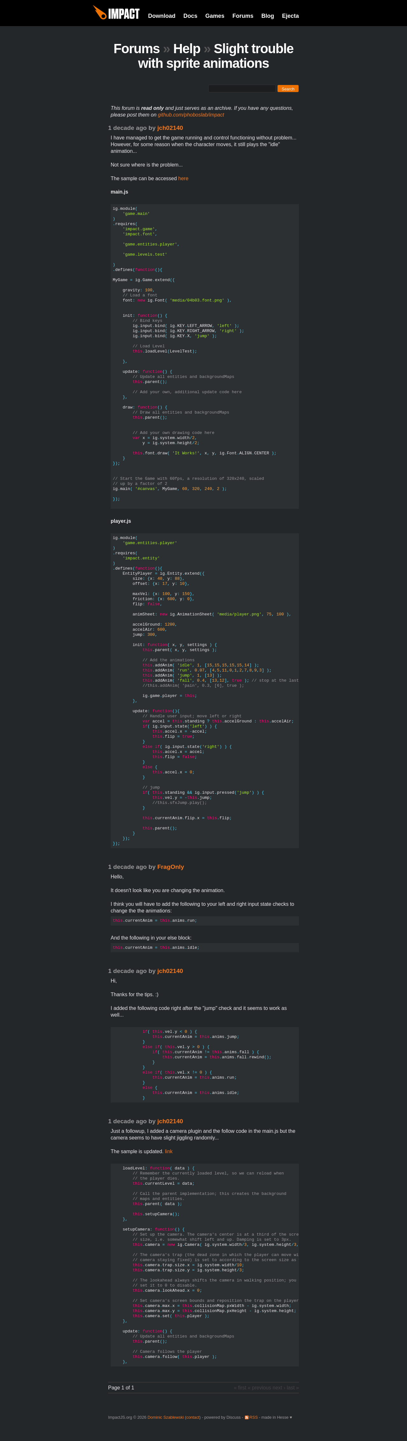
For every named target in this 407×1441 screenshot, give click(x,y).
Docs (190, 16)
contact (192, 1417)
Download (162, 16)
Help (186, 48)
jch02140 (170, 127)
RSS (253, 1417)
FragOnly (170, 866)
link (169, 1151)
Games (214, 16)
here (183, 178)
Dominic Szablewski (166, 1417)
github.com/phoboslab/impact (191, 114)
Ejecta (290, 16)
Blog (267, 16)
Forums (242, 16)
